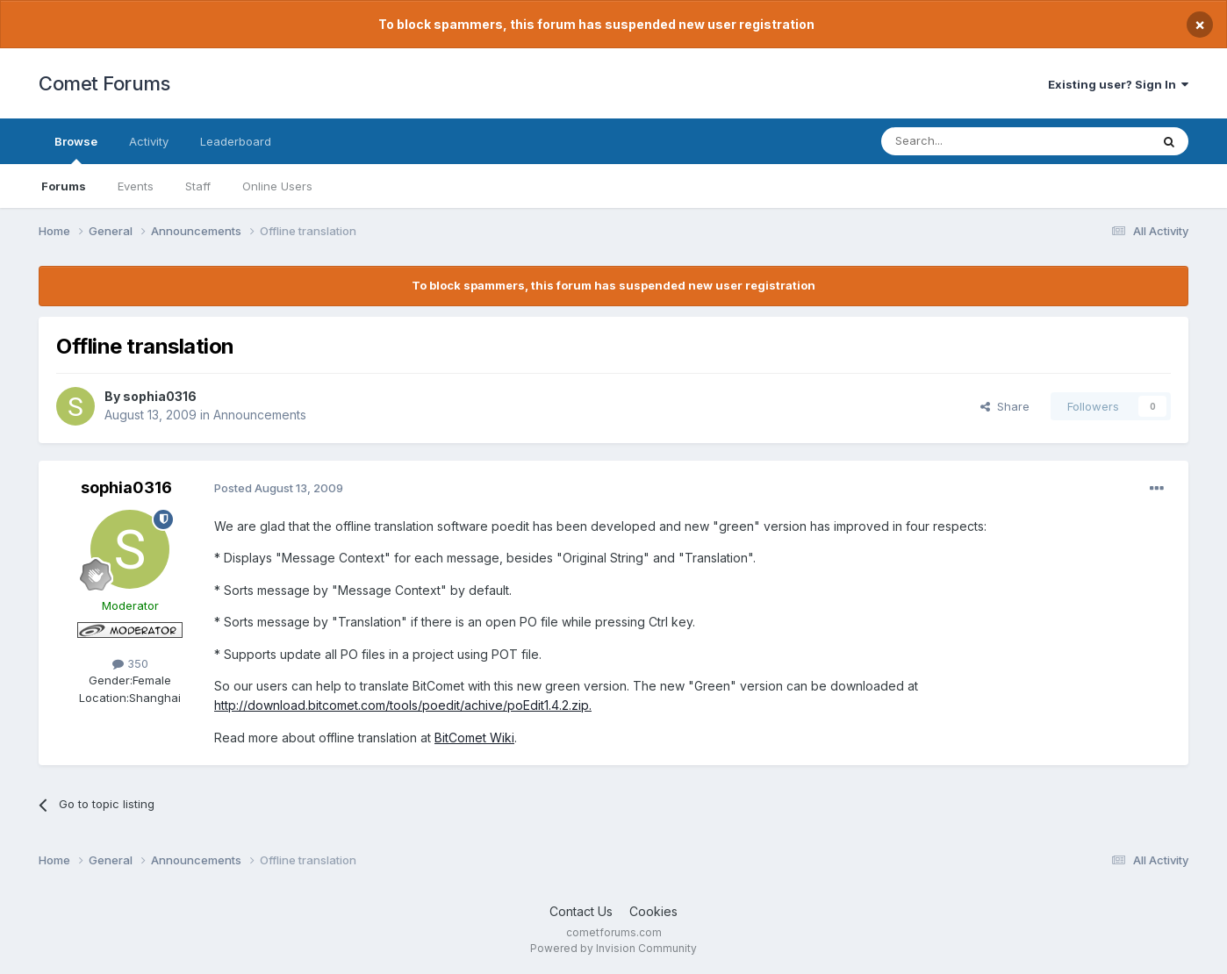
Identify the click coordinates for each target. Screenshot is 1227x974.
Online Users (277, 186)
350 (130, 663)
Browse (75, 149)
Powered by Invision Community (613, 948)
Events (136, 186)
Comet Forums (104, 83)
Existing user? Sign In (1118, 84)
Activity (149, 141)
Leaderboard (235, 141)
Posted (278, 488)
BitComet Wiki (474, 737)
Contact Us (581, 911)
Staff (198, 186)
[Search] (970, 141)
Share (1005, 406)
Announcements (259, 414)
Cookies (653, 911)
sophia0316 (160, 396)
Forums (63, 186)
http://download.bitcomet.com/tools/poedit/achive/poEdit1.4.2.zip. (403, 705)
